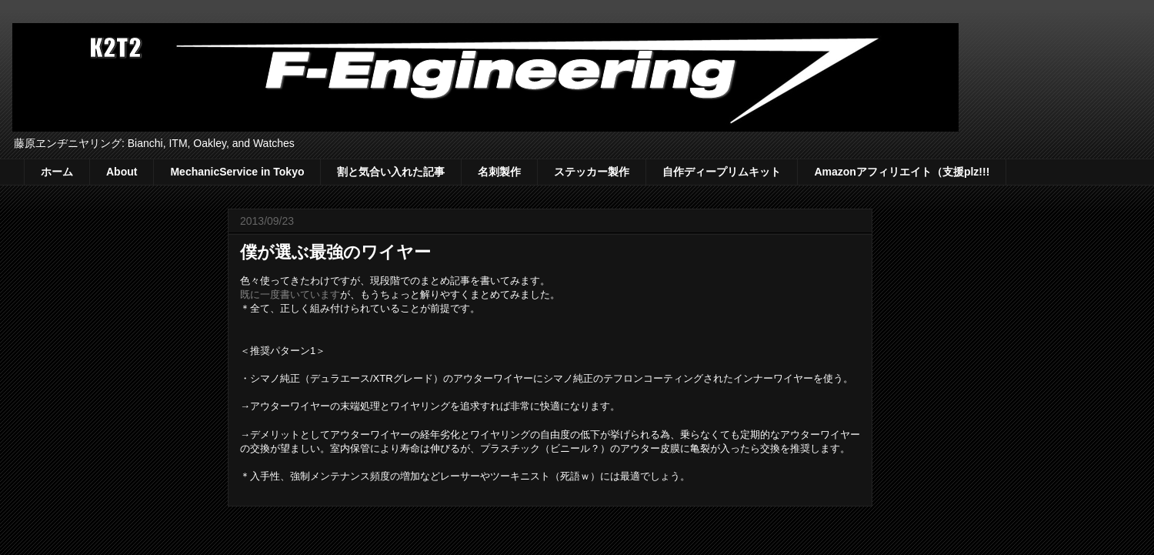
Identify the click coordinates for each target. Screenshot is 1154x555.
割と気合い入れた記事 (391, 171)
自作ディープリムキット (721, 171)
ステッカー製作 (591, 171)
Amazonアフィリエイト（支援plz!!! (901, 171)
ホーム (57, 171)
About (121, 171)
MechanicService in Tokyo (237, 171)
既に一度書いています (290, 294)
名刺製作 (499, 171)
